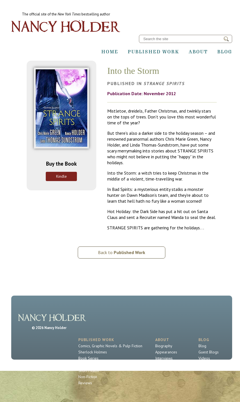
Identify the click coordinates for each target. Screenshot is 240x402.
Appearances (166, 352)
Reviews (85, 382)
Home (109, 52)
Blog (224, 52)
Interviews (164, 358)
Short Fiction (88, 370)
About (198, 52)
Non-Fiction (87, 376)
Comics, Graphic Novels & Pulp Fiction (110, 345)
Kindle (61, 176)
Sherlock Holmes (92, 352)
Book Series (88, 358)
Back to (121, 252)
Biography (163, 345)
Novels (84, 364)
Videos (204, 358)
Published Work (153, 52)
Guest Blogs (208, 352)
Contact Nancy (167, 364)
